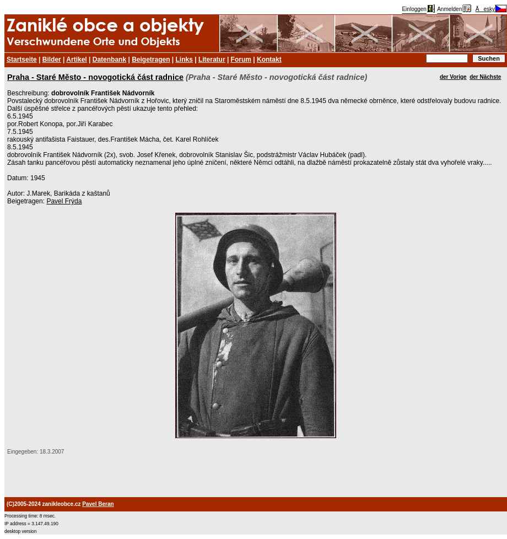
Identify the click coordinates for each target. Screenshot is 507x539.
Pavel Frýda (64, 201)
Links (184, 59)
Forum (241, 59)
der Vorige (453, 77)
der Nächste (485, 77)
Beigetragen (151, 59)
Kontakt (269, 59)
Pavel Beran (98, 504)
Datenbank (109, 59)
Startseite (22, 59)
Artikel (76, 59)
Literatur (211, 59)
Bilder (51, 59)
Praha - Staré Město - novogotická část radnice (95, 77)
